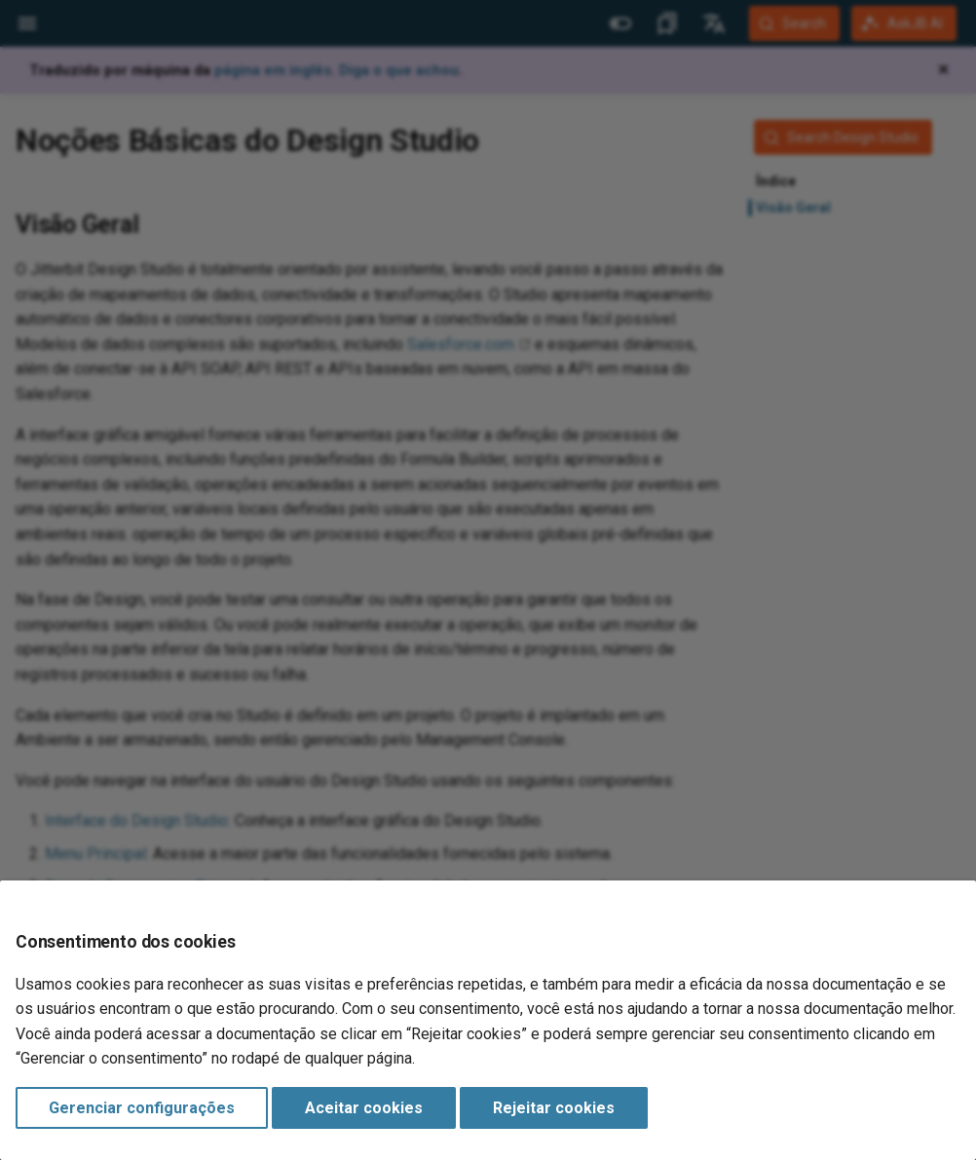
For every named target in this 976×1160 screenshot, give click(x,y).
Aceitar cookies (364, 1108)
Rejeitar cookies (554, 1108)
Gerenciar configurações (142, 1108)
